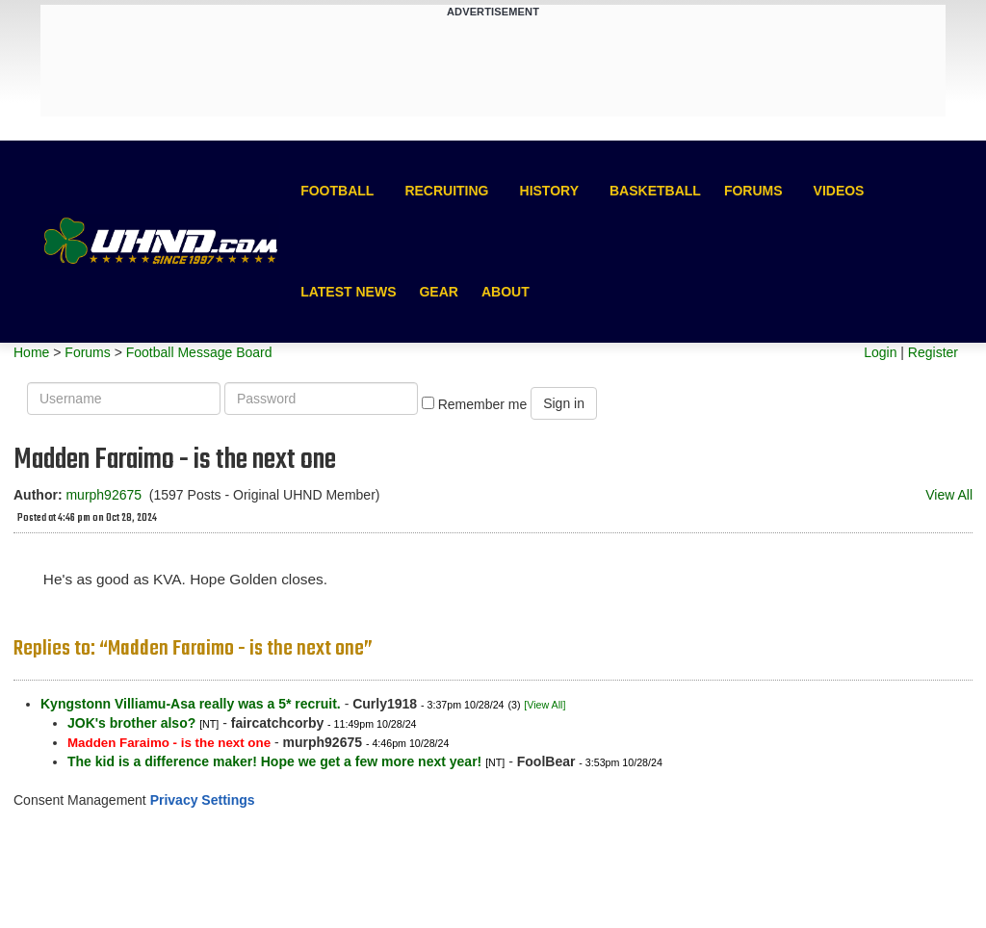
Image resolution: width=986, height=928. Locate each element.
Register (933, 352)
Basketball (655, 190)
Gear (438, 291)
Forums (753, 190)
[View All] (544, 704)
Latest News (348, 291)
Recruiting (446, 190)
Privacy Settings (202, 800)
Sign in (563, 403)
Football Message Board (199, 352)
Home (31, 352)
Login (880, 352)
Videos (839, 190)
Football (337, 190)
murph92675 (103, 495)
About (505, 291)
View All (949, 495)
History (549, 190)
